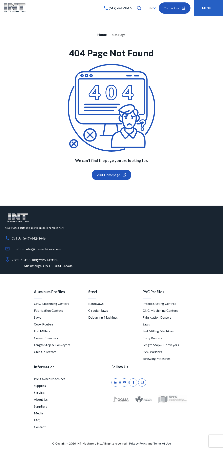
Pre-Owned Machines (49, 379)
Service (39, 392)
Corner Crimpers (46, 338)
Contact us (175, 8)
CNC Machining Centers (51, 303)
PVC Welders (152, 352)
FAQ (37, 420)
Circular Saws (98, 310)
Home (102, 35)
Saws (37, 317)
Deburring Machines (103, 317)
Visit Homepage (111, 175)
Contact (40, 427)
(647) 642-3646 (120, 8)
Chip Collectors (45, 352)
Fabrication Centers (48, 310)
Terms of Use (162, 443)
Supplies (40, 386)
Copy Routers (44, 324)
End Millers (42, 331)
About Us (41, 399)
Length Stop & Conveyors (52, 345)
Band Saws (96, 303)
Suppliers (40, 406)
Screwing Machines (156, 358)
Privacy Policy (138, 443)
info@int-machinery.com (43, 249)
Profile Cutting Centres (159, 303)
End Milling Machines (158, 331)
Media (38, 413)
